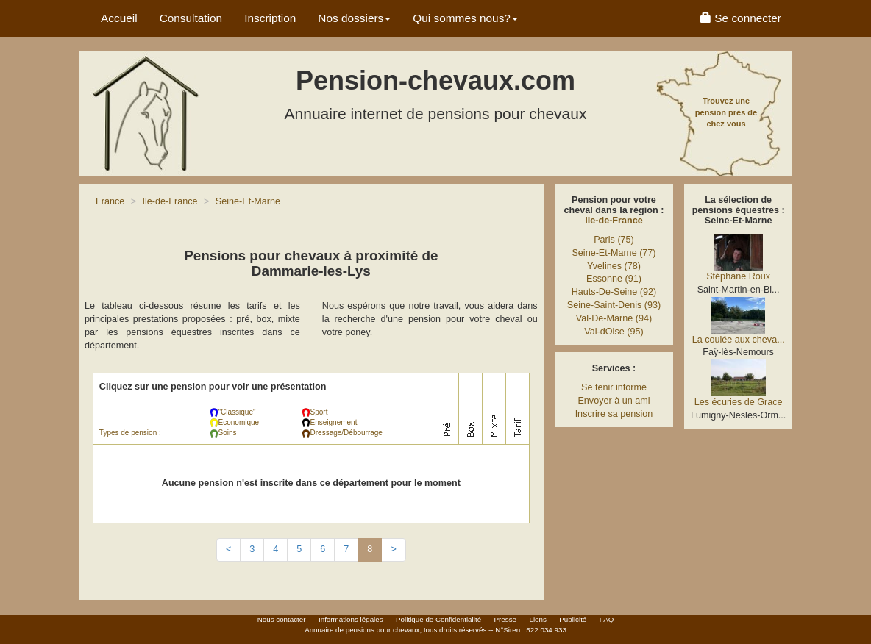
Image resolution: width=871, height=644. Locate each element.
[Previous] (228, 550)
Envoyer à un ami (613, 401)
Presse (505, 619)
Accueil (119, 18)
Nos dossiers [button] (354, 18)
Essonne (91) (613, 278)
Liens (537, 619)
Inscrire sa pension (614, 414)
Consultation (191, 18)
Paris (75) (614, 240)
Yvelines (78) (614, 266)
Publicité (572, 619)
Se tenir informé (614, 387)
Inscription (270, 18)
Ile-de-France (613, 220)
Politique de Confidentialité (438, 619)
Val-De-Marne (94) (614, 318)
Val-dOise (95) (613, 331)
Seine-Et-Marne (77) (613, 253)
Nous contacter (281, 619)
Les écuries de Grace (738, 402)
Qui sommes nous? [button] (465, 18)
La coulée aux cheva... (738, 339)
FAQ (607, 619)
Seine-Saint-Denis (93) (614, 305)
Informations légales (351, 619)
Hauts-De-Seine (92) (614, 292)
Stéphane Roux (738, 276)
